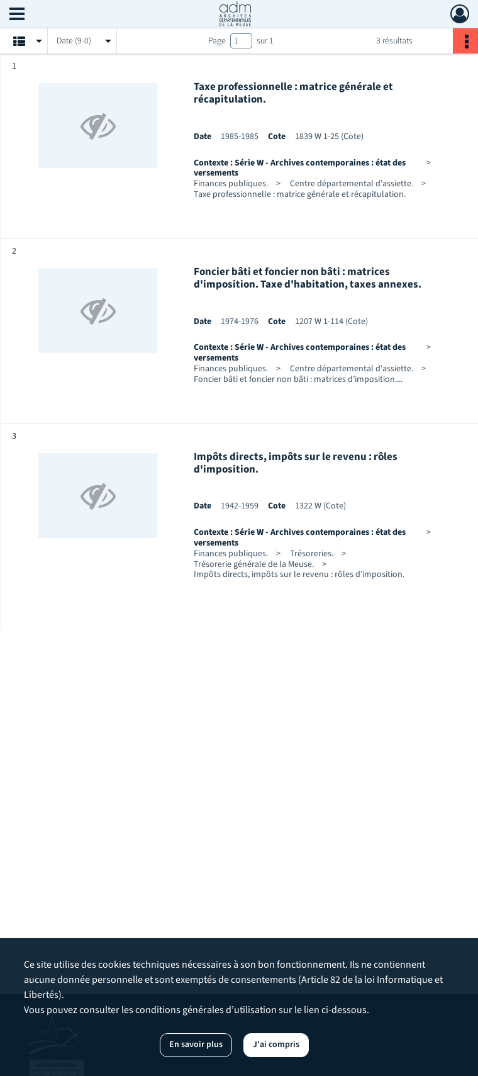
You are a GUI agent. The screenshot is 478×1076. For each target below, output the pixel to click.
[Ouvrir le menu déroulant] (17, 15)
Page (217, 41)
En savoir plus (196, 1044)
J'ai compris (276, 1044)
